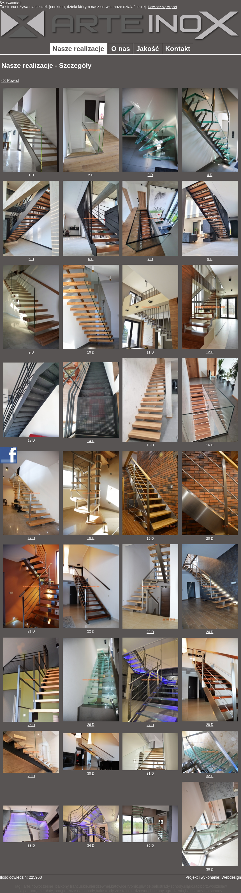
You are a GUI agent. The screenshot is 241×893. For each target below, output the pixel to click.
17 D (31, 536)
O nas (120, 48)
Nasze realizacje (78, 48)
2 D (91, 173)
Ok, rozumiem (10, 2)
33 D (31, 843)
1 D (31, 173)
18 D (91, 536)
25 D (31, 723)
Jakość (147, 48)
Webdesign (231, 877)
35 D (150, 843)
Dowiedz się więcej (162, 7)
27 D (150, 723)
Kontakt (177, 48)
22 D (91, 629)
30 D (91, 771)
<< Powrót (10, 80)
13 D (31, 438)
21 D (31, 629)
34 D (91, 843)
